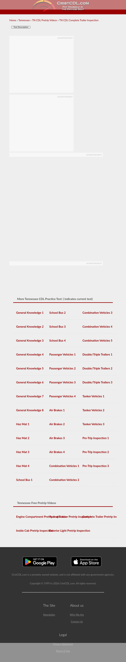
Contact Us (77, 621)
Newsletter (49, 614)
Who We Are (77, 614)
